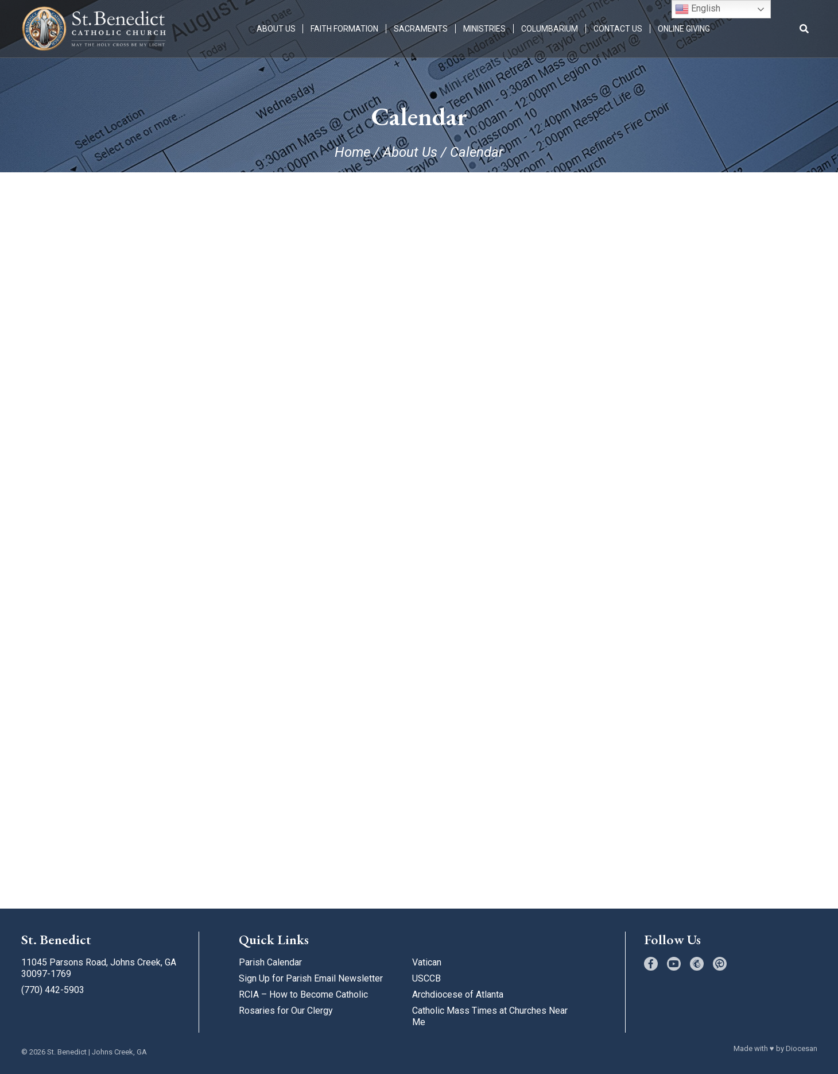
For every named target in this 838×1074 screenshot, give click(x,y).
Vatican (426, 962)
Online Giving (684, 28)
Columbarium (550, 28)
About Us (276, 28)
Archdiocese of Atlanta (457, 994)
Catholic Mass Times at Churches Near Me (490, 1016)
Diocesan (801, 1048)
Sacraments (421, 28)
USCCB (426, 978)
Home (352, 152)
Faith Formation (345, 28)
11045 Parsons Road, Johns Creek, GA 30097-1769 (98, 968)
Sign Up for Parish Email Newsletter (311, 978)
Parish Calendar (270, 962)
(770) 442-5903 (52, 989)
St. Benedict (67, 1052)
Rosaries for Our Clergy (286, 1010)
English (697, 9)
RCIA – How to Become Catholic (303, 994)
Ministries (485, 28)
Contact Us (618, 28)
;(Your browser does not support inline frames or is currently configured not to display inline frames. (419, 530)
